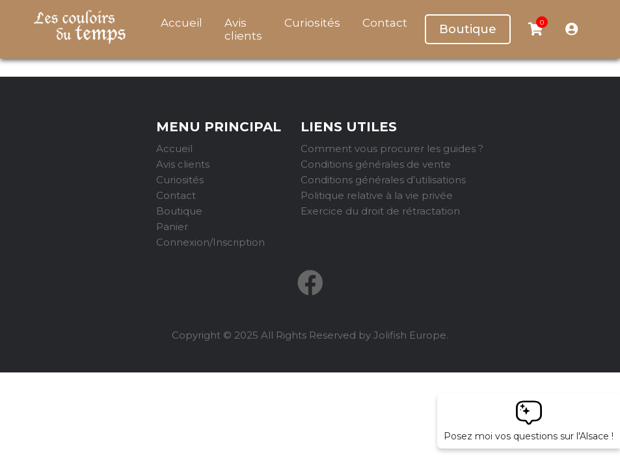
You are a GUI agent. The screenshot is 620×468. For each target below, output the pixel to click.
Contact (384, 22)
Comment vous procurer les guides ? (392, 148)
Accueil (181, 22)
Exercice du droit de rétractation (380, 211)
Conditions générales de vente (376, 164)
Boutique (467, 29)
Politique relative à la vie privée (377, 195)
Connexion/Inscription (210, 242)
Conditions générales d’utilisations (383, 180)
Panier (172, 226)
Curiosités (312, 22)
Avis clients (243, 29)
